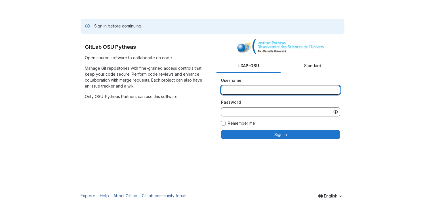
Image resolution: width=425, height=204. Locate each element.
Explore (88, 195)
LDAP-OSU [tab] (248, 65)
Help (104, 195)
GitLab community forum (164, 195)
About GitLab (125, 195)
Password (231, 102)
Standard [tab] (312, 65)
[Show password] (335, 111)
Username (231, 80)
